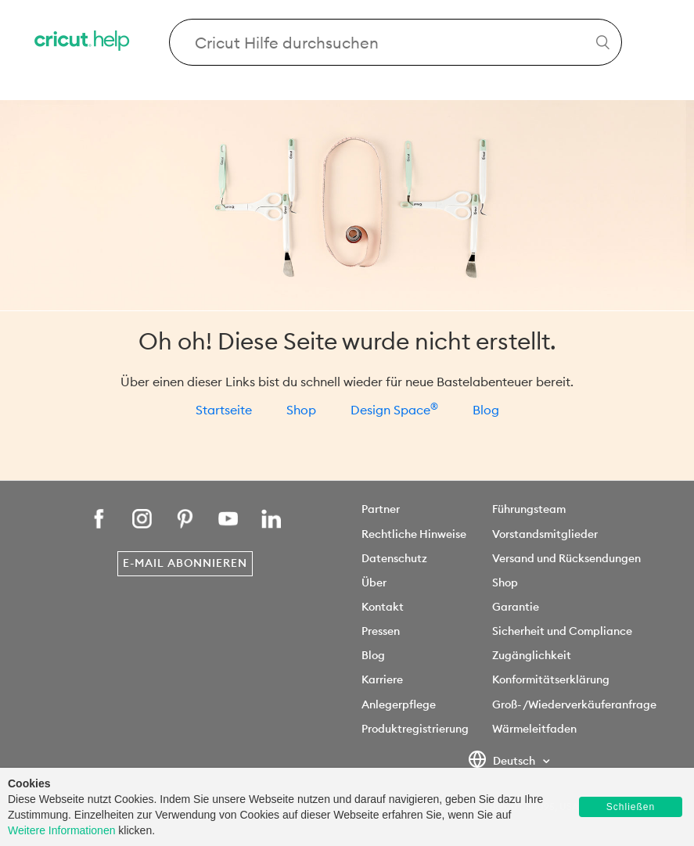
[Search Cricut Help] (395, 42)
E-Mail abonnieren (185, 563)
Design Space (394, 410)
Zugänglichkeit (531, 655)
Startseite (224, 410)
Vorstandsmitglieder (545, 534)
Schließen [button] (630, 806)
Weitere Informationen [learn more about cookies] (61, 830)
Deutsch (503, 762)
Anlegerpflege (398, 704)
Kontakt (382, 607)
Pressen (380, 631)
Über (374, 582)
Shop (301, 410)
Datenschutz (394, 558)
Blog (486, 410)
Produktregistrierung (415, 729)
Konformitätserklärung (550, 679)
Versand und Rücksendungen (566, 558)
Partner (380, 509)
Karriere (382, 679)
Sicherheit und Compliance (562, 631)
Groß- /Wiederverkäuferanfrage (574, 704)
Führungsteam (529, 509)
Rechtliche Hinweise (413, 534)
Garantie (515, 607)
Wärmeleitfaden (534, 729)
